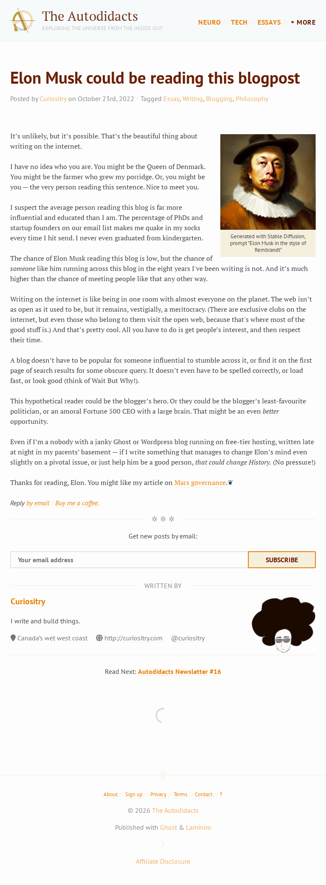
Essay (171, 98)
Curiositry (53, 98)
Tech (239, 22)
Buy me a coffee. (77, 503)
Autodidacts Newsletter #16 (179, 671)
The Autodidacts (90, 16)
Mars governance (200, 482)
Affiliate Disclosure (163, 861)
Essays (269, 22)
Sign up (134, 794)
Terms (180, 794)
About (111, 794)
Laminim (198, 827)
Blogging (219, 98)
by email (37, 503)
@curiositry (188, 638)
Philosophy (252, 98)
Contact (203, 794)
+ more (303, 22)
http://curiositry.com (133, 638)
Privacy (158, 794)
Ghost (168, 827)
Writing (193, 98)
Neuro (209, 22)
